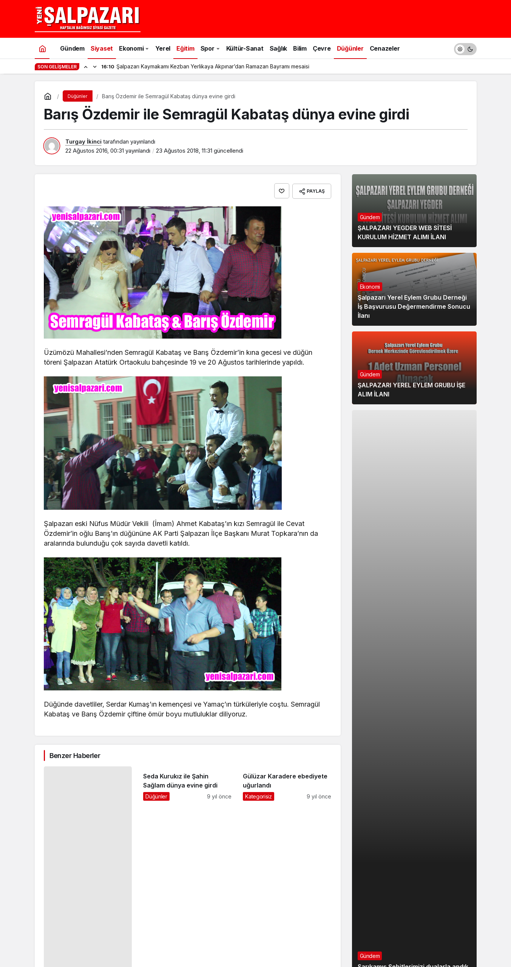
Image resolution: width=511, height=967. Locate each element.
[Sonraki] (94, 66)
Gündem (370, 217)
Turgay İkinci (83, 141)
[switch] (465, 48)
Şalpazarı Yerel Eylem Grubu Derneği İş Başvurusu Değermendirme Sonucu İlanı (414, 306)
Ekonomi (370, 286)
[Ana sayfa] (42, 48)
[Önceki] (85, 66)
